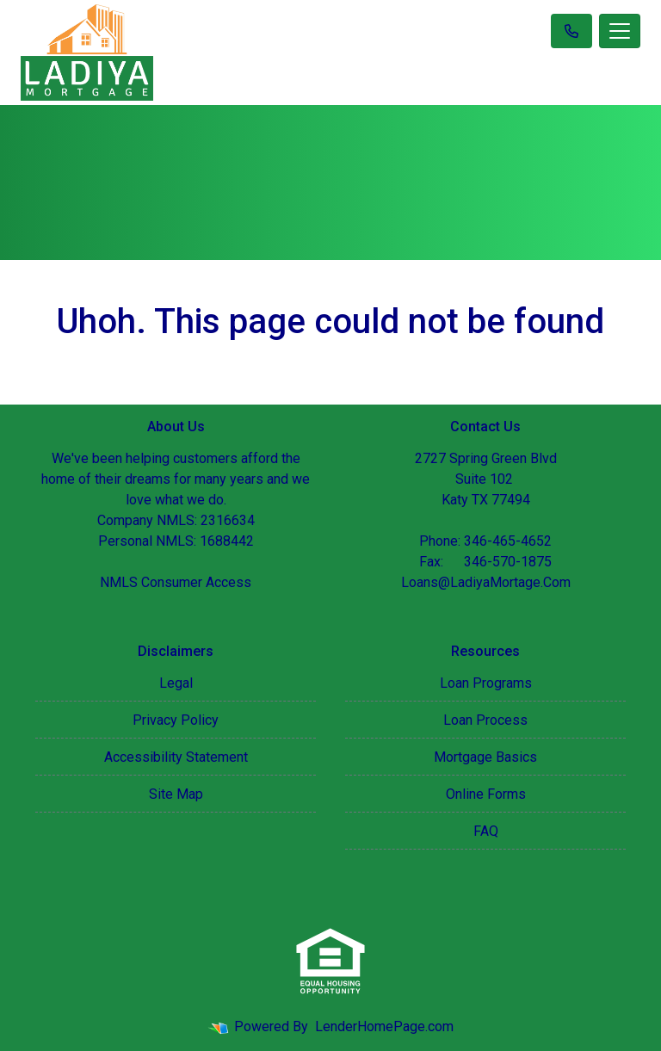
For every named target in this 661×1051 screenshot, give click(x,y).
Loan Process (485, 720)
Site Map (176, 794)
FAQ (485, 831)
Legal (176, 683)
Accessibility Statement (176, 757)
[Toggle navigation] (619, 31)
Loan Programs (486, 683)
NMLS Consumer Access (175, 582)
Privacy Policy (176, 720)
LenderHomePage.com (384, 1026)
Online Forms (486, 794)
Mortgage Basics (485, 757)
